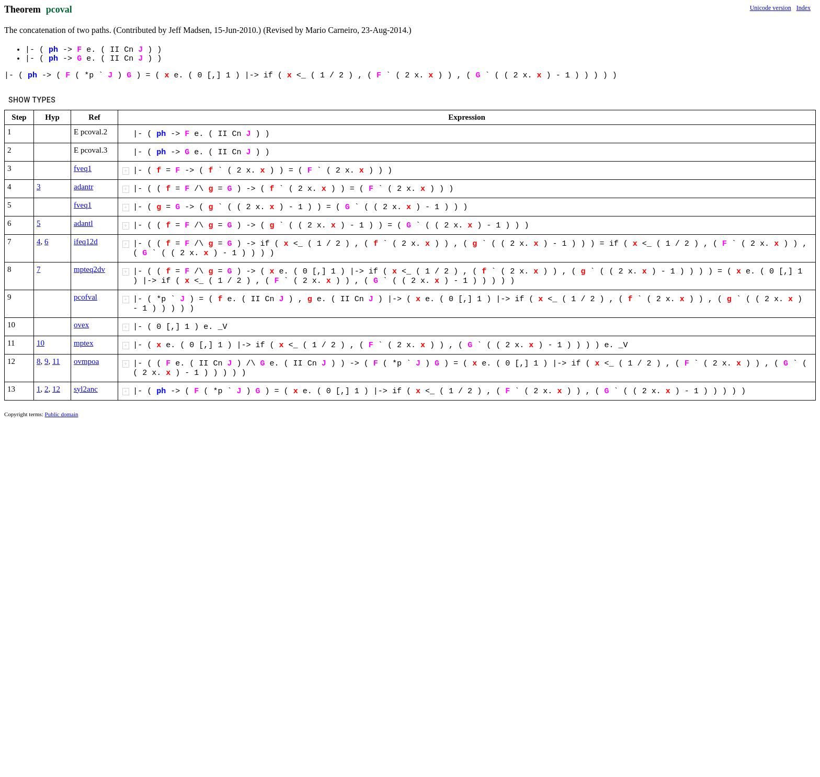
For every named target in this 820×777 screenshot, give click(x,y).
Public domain (61, 414)
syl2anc (86, 389)
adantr (83, 186)
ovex (81, 325)
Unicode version (770, 8)
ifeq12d (86, 241)
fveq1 (83, 168)
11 (56, 361)
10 (40, 343)
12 (56, 389)
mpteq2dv (89, 269)
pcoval (59, 9)
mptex (84, 343)
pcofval (85, 297)
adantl (83, 223)
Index (803, 8)
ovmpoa (86, 361)
